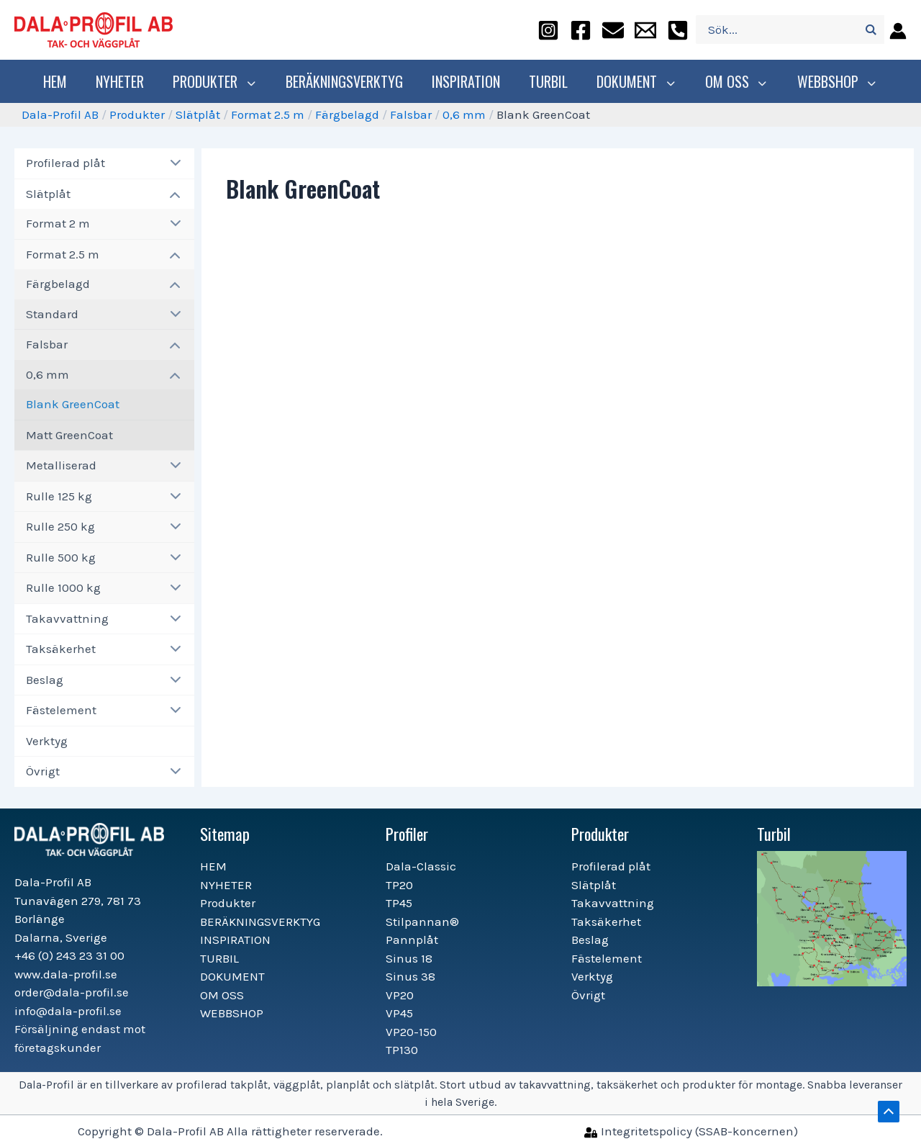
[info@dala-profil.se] (645, 29)
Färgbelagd (347, 114)
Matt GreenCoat (69, 435)
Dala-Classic (421, 866)
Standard (52, 314)
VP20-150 (411, 1031)
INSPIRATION (469, 81)
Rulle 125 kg (59, 496)
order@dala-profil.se (71, 992)
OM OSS (735, 81)
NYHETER (127, 81)
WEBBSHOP (832, 81)
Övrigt (43, 771)
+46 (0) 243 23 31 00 (69, 955)
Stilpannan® (422, 921)
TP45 (399, 903)
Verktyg (47, 741)
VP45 (399, 1013)
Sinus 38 (410, 976)
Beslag (44, 679)
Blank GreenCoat (72, 404)
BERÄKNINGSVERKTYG (348, 81)
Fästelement (61, 710)
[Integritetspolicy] (691, 1131)
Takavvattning (67, 618)
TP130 (402, 1049)
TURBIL (551, 81)
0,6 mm (464, 114)
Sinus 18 (409, 958)
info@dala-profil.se (68, 1011)
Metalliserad (61, 465)
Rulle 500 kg (61, 557)
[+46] (677, 29)
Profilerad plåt (65, 163)
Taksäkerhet (61, 648)
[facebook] (580, 29)
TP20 (399, 885)
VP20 (400, 995)
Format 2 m (58, 223)
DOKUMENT (638, 81)
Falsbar (411, 114)
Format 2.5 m (267, 114)
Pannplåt (412, 939)
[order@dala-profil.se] (613, 29)
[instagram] (548, 29)
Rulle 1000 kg (63, 587)
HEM (62, 81)
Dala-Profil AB (60, 114)
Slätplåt (198, 114)
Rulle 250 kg (60, 526)
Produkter (220, 81)
